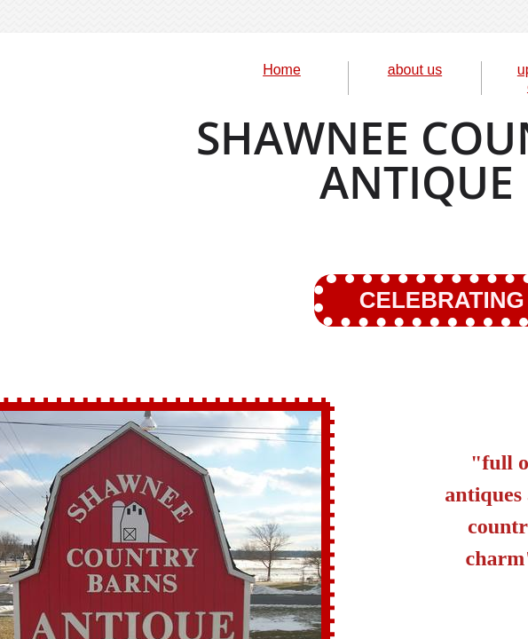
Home (282, 69)
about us (415, 69)
